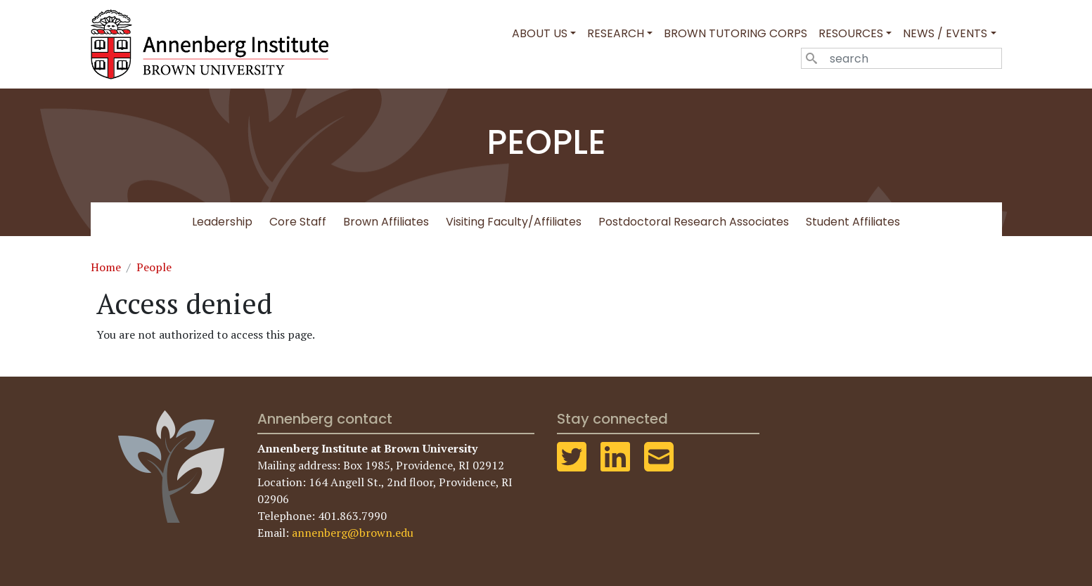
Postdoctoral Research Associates (693, 222)
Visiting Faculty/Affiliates (514, 222)
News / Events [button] (945, 33)
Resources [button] (850, 33)
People (154, 267)
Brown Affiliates (386, 222)
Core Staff (297, 222)
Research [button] (615, 33)
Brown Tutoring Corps (735, 33)
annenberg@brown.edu (352, 532)
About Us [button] (539, 33)
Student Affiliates (853, 222)
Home (106, 267)
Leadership (222, 222)
